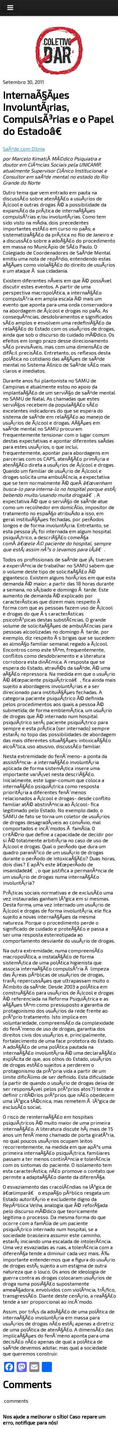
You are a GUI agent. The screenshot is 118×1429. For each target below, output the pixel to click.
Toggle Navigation (10, 7)
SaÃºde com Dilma (24, 149)
